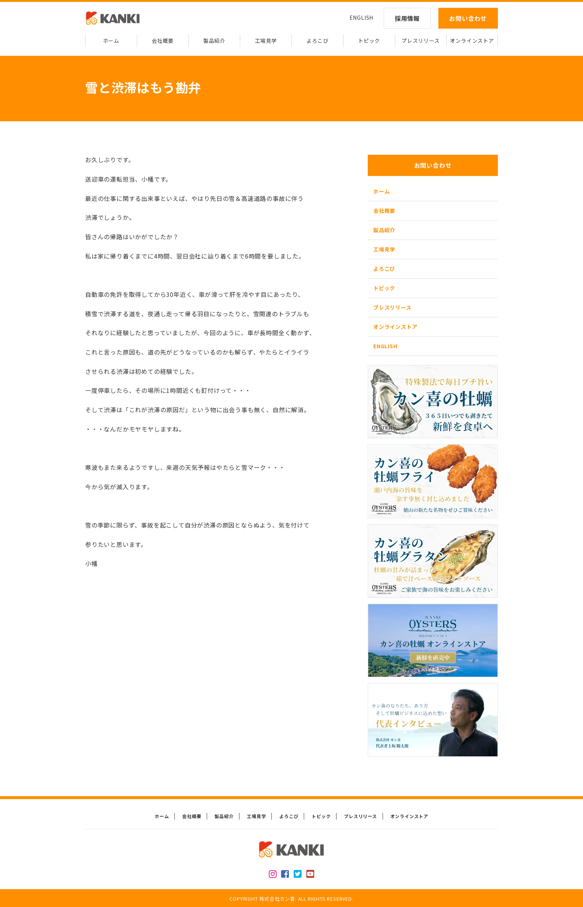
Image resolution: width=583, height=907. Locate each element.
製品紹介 (214, 40)
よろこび (317, 40)
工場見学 (266, 40)
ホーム (111, 40)
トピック (369, 40)
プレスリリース (421, 40)
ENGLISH (362, 17)
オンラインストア (472, 40)
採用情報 (407, 18)
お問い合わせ (468, 18)
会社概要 (163, 40)
